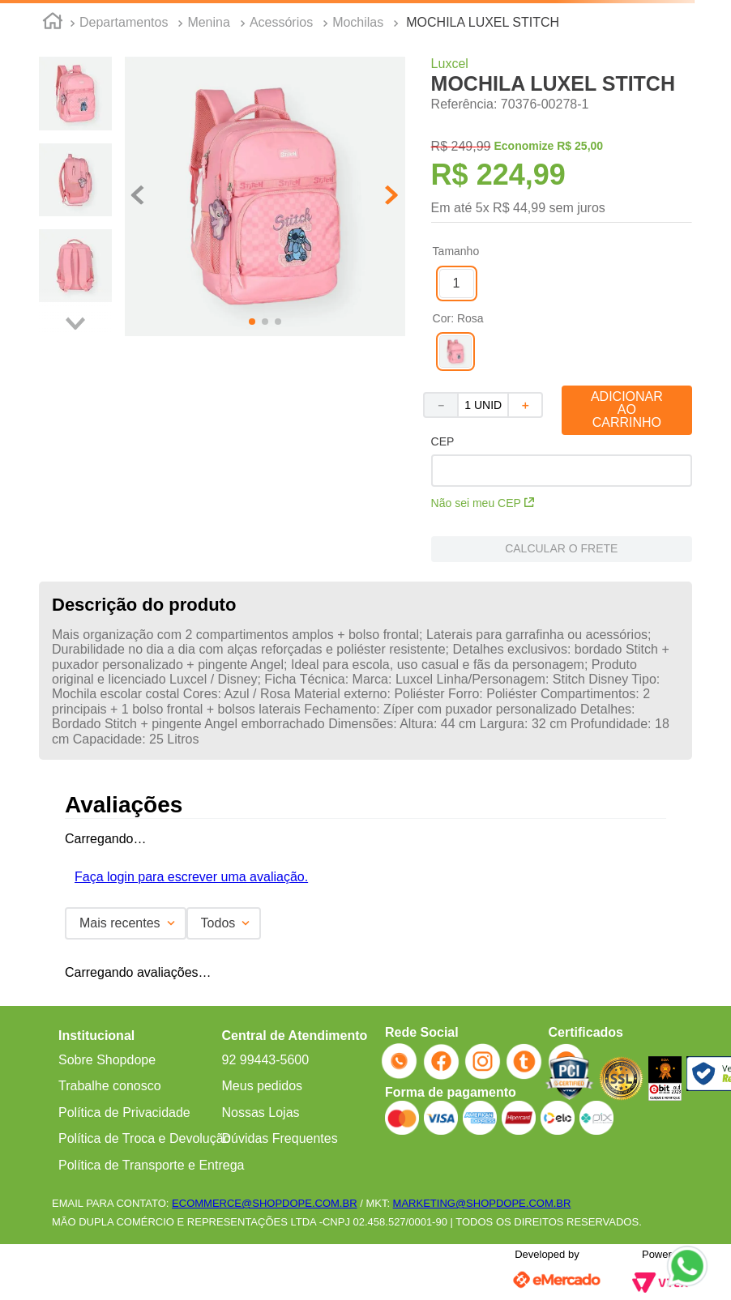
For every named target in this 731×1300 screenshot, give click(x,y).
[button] (456, 283)
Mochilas (357, 22)
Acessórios (281, 22)
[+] (526, 405)
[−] (440, 405)
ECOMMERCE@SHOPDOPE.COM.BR (264, 1203)
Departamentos (123, 22)
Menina (208, 22)
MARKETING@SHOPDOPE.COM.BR (482, 1203)
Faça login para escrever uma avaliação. (191, 877)
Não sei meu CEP (482, 503)
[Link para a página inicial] (52, 23)
